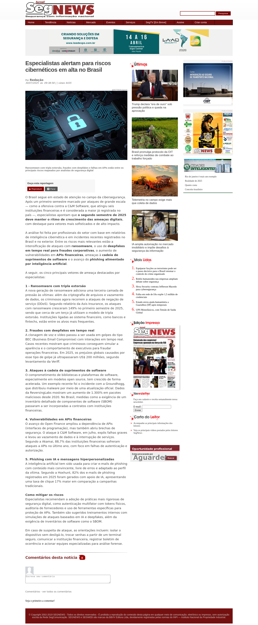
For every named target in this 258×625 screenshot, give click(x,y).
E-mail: (152, 406)
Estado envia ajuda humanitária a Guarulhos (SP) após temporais (152, 303)
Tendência (50, 22)
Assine (180, 22)
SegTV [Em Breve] (156, 22)
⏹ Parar (51, 189)
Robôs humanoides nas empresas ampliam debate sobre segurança (157, 280)
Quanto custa (191, 185)
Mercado (91, 22)
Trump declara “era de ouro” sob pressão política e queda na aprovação (152, 107)
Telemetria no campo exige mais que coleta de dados (152, 201)
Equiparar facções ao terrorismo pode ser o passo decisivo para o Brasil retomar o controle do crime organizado (156, 271)
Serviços (130, 22)
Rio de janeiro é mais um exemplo (201, 176)
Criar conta (201, 22)
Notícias (71, 22)
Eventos (110, 22)
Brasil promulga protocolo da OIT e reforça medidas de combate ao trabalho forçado (152, 155)
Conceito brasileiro (194, 189)
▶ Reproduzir (35, 189)
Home (31, 22)
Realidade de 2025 (193, 181)
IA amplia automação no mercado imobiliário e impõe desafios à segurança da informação (152, 247)
